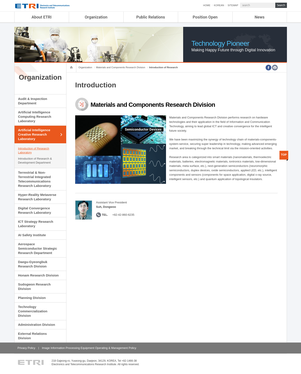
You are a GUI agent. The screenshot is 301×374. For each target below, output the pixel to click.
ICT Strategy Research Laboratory (35, 224)
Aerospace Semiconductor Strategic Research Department (37, 248)
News (260, 17)
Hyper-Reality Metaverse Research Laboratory (37, 197)
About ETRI (42, 17)
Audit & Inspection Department (32, 101)
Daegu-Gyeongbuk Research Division (32, 264)
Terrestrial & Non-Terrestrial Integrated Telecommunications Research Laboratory (34, 179)
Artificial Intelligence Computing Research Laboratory (34, 116)
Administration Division (36, 324)
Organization (96, 17)
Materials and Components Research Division (120, 67)
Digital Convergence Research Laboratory (34, 210)
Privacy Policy (26, 348)
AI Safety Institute (32, 235)
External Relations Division (32, 336)
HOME (206, 5)
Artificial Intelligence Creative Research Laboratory (34, 134)
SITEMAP (233, 5)
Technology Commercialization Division (32, 311)
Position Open (205, 17)
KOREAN (219, 5)
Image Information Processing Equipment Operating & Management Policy (89, 348)
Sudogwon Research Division (34, 286)
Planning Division (32, 298)
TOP (284, 154)
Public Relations (150, 17)
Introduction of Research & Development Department (35, 160)
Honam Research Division (38, 275)
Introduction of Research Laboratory (33, 150)
